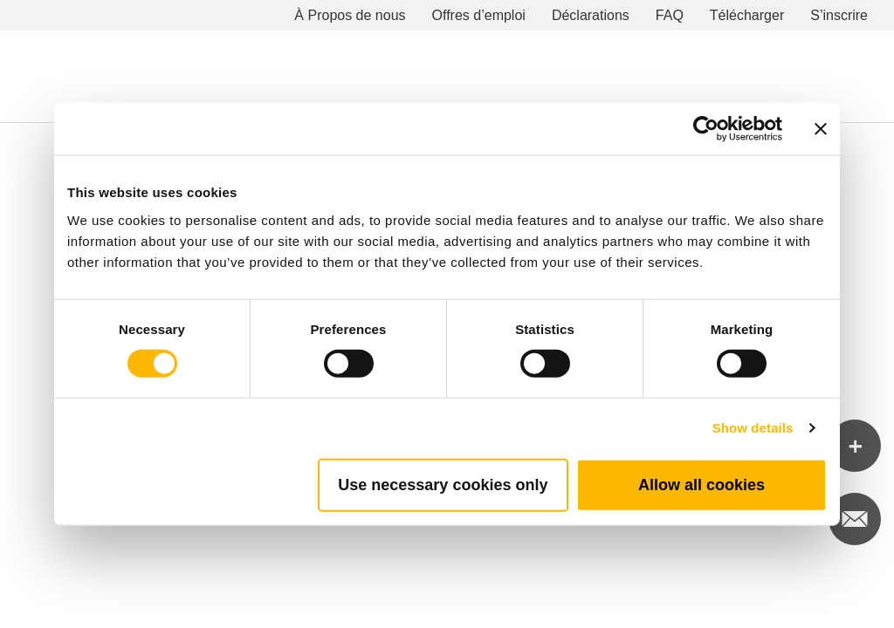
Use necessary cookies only (442, 484)
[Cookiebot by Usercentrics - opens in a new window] (705, 129)
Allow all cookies (701, 484)
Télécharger (747, 15)
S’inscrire (839, 15)
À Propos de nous (349, 15)
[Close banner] (821, 129)
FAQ (670, 15)
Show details (753, 427)
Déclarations (590, 15)
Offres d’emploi (479, 15)
